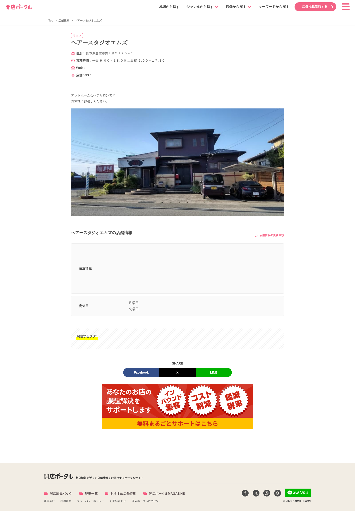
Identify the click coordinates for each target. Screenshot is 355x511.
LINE (213, 372)
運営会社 (49, 501)
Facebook (141, 372)
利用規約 (65, 501)
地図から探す (168, 7)
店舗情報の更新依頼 (269, 235)
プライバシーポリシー (90, 501)
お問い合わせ (118, 501)
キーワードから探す (273, 7)
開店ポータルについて (145, 501)
